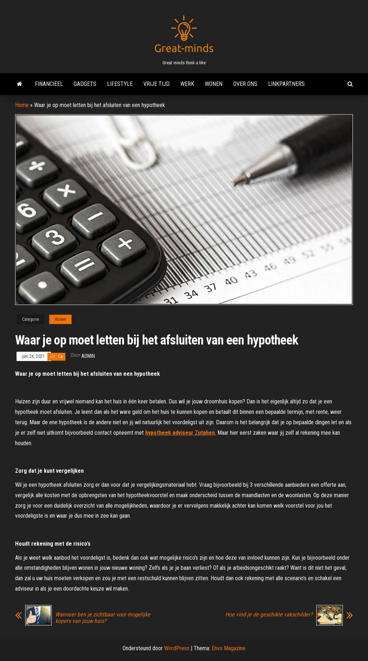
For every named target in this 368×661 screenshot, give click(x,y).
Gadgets (85, 83)
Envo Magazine (228, 648)
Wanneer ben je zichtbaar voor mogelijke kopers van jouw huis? (102, 617)
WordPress (176, 648)
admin (88, 356)
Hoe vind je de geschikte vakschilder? (269, 614)
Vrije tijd (156, 83)
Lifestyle (120, 83)
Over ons (245, 83)
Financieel (49, 83)
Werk (187, 83)
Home (22, 105)
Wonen (213, 83)
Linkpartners (286, 83)
